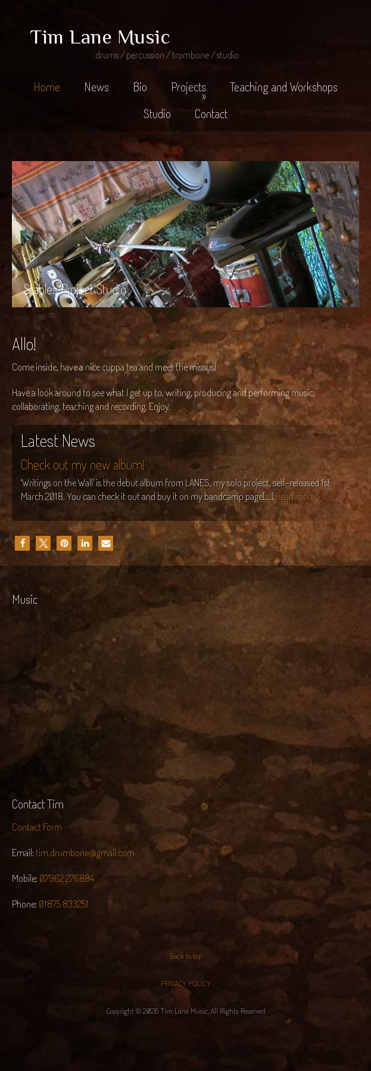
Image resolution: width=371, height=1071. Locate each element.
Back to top (186, 956)
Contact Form (37, 826)
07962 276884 (66, 878)
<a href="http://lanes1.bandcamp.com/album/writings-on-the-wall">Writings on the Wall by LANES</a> (95, 698)
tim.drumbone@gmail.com (85, 852)
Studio (157, 113)
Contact (211, 113)
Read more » (298, 496)
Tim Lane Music (100, 36)
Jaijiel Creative (185, 1042)
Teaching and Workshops (284, 86)
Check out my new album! (83, 464)
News (96, 86)
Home (46, 86)
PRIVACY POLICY (186, 983)
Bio (140, 86)
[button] (22, 543)
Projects (188, 91)
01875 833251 (64, 903)
